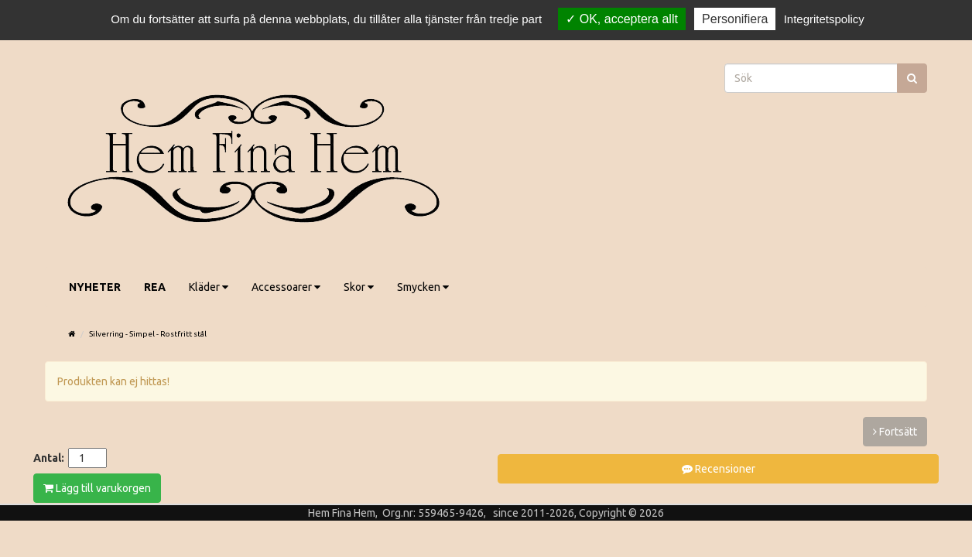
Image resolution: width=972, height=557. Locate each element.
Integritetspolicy (824, 19)
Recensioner (718, 469)
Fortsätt (895, 431)
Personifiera (735, 19)
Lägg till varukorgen (97, 488)
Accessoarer (286, 287)
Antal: (48, 458)
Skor (359, 287)
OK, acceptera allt (622, 19)
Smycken (423, 287)
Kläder (208, 287)
